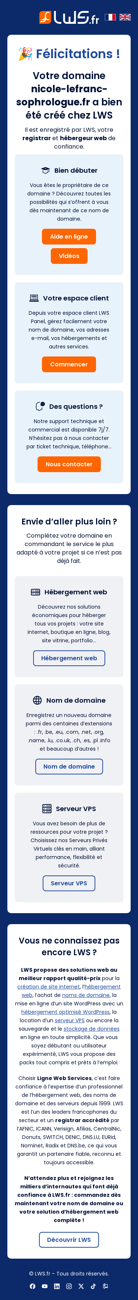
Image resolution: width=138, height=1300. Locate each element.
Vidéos (69, 256)
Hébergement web (69, 658)
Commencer (69, 364)
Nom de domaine (69, 766)
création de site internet (48, 986)
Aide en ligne (69, 236)
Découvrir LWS (69, 1240)
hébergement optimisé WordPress (65, 1012)
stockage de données (92, 1028)
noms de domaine (86, 995)
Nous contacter (69, 464)
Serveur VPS (69, 883)
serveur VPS (70, 1020)
